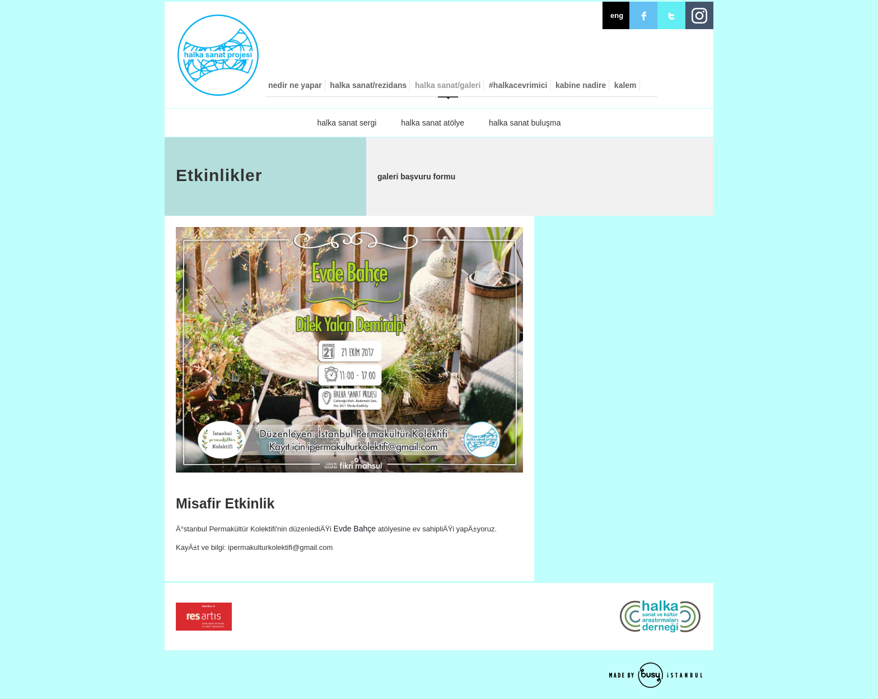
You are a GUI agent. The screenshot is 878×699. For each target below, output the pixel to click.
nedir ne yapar (295, 85)
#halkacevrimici (518, 85)
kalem (625, 85)
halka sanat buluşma (525, 122)
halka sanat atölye (432, 122)
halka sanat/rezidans (368, 85)
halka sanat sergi (347, 122)
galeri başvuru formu (416, 176)
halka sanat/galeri (448, 85)
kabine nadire (580, 85)
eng (616, 15)
